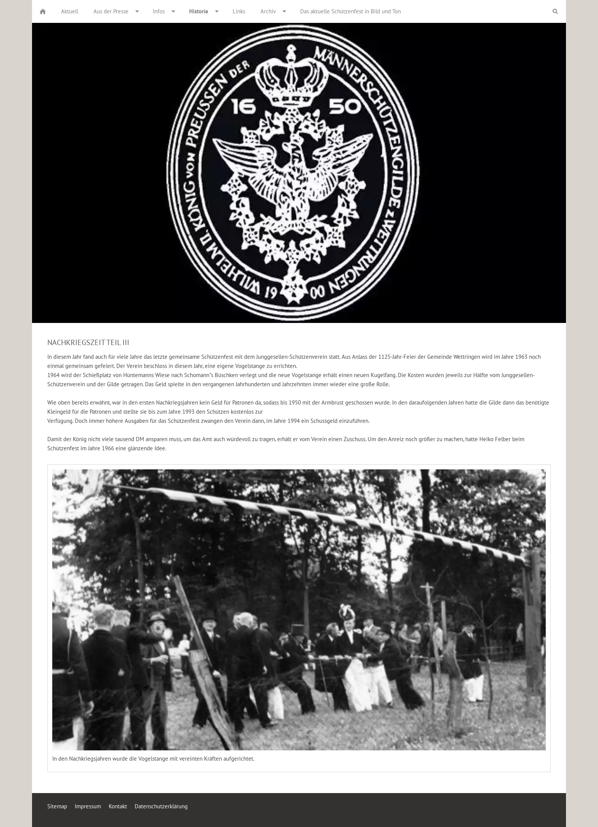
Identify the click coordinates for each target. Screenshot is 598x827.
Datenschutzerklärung (161, 806)
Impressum (88, 806)
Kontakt (118, 806)
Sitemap (57, 806)
